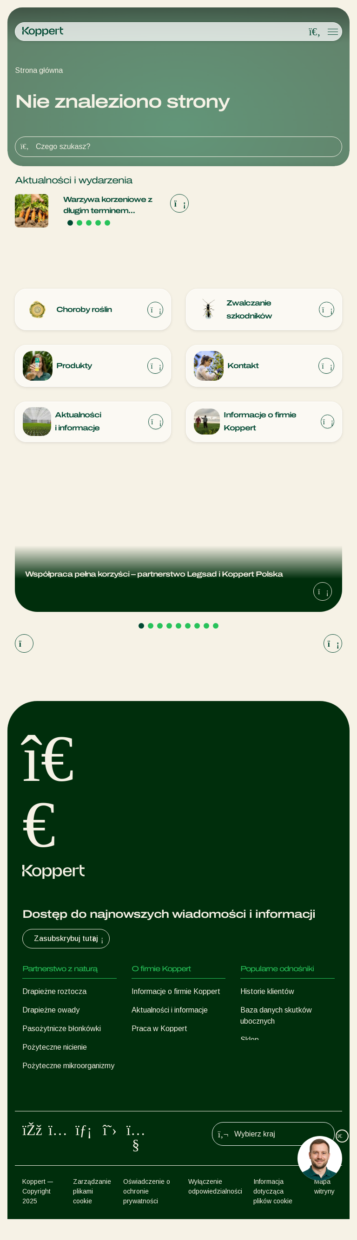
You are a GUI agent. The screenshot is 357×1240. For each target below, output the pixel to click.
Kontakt (145, 1048)
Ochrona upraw (47, 1085)
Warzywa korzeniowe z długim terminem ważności (107, 205)
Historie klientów (267, 992)
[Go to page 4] (98, 223)
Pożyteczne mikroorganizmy (68, 1067)
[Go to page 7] (197, 627)
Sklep (249, 1041)
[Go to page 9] (215, 627)
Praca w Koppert (159, 1029)
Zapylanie (38, 1104)
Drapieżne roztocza (54, 992)
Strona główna (39, 70)
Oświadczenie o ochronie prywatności (146, 1212)
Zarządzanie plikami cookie (92, 1212)
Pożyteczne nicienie (54, 1048)
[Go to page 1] (70, 223)
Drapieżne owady (50, 1011)
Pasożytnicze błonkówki (61, 1029)
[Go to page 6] (188, 627)
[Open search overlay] (314, 32)
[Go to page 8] (206, 627)
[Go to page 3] (89, 223)
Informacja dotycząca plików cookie (272, 1212)
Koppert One (261, 1059)
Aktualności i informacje (170, 1011)
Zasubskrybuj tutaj (70, 939)
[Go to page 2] (79, 223)
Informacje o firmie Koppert (176, 992)
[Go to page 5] (107, 223)
